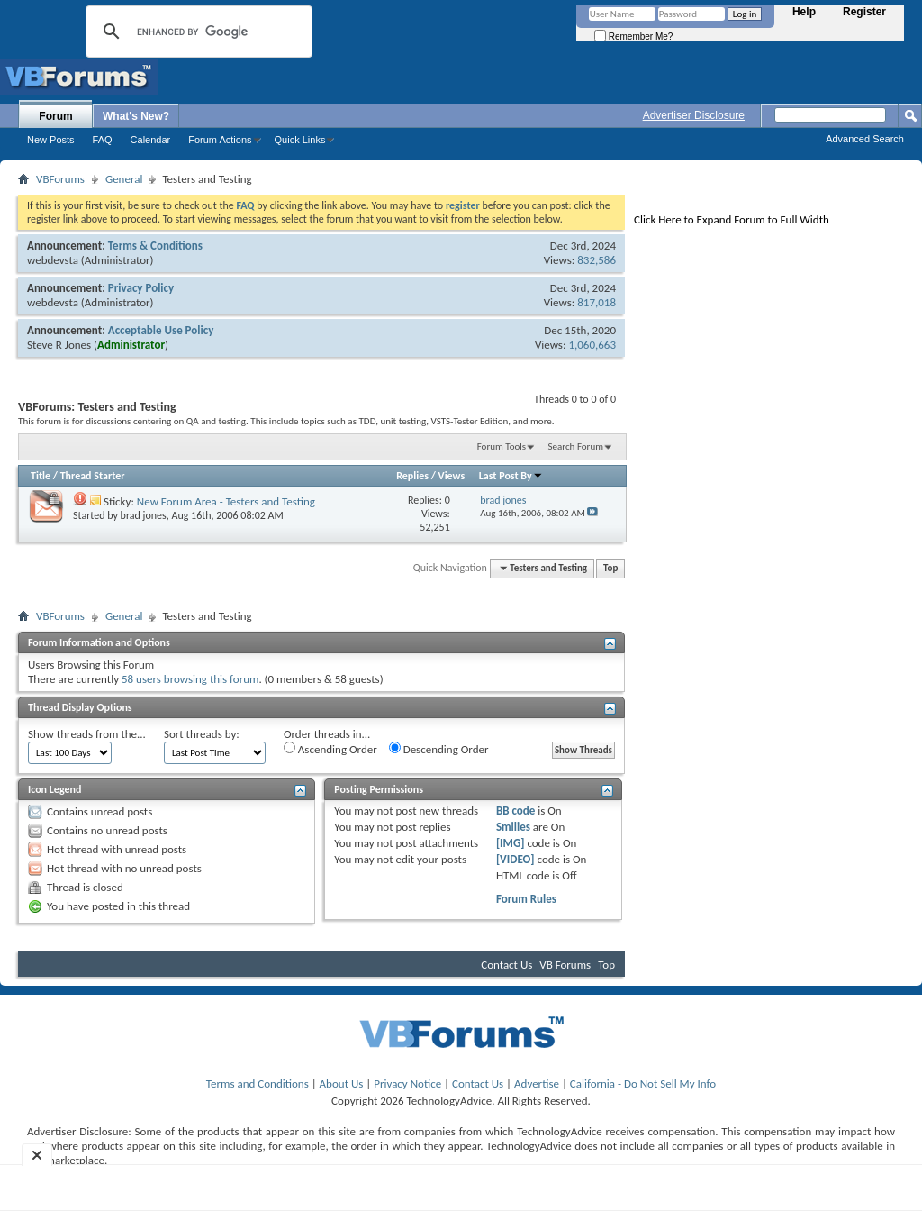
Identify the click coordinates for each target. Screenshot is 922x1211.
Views (452, 475)
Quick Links (300, 139)
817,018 (596, 302)
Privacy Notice (407, 1083)
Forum (55, 116)
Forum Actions (219, 139)
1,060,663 (592, 344)
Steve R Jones (59, 344)
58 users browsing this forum (190, 679)
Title (40, 475)
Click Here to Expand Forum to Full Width (731, 219)
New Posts (51, 139)
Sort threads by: (202, 734)
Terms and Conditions (257, 1083)
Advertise (536, 1083)
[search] (196, 31)
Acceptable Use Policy (161, 330)
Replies (412, 475)
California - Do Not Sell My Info (643, 1083)
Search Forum (576, 446)
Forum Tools (501, 446)
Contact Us (506, 964)
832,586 (596, 260)
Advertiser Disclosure (694, 115)
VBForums (60, 179)
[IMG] (510, 843)
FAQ (103, 139)
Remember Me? (633, 36)
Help (804, 11)
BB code (515, 810)
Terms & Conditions (155, 245)
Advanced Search (865, 138)
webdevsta (52, 260)
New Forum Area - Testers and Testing (226, 501)
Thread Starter (92, 475)
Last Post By (511, 475)
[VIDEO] (515, 859)
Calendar (151, 139)
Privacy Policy (141, 288)
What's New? (136, 116)
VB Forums (565, 964)
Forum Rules (526, 899)
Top (610, 568)
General (123, 179)
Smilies (513, 826)
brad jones (144, 515)
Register (864, 11)
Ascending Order (330, 749)
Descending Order (439, 749)
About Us (342, 1083)
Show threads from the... (87, 734)
